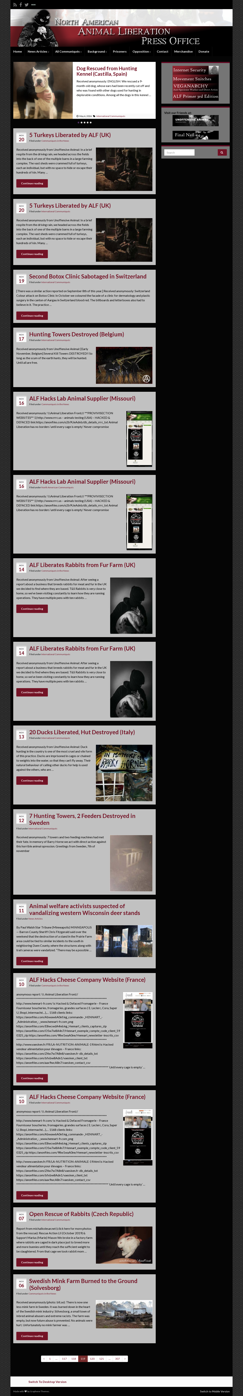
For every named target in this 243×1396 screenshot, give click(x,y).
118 (73, 1358)
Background (97, 51)
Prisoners (120, 51)
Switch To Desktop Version (47, 1381)
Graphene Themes (39, 1391)
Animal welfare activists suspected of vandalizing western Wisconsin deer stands (84, 909)
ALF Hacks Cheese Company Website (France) (87, 979)
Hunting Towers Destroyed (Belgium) (76, 334)
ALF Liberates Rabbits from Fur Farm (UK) (82, 564)
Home (17, 51)
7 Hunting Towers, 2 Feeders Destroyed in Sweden (82, 819)
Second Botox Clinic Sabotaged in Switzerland (88, 276)
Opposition (142, 51)
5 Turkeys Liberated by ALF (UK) (70, 134)
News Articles (38, 51)
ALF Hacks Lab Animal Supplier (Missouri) (82, 398)
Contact (162, 51)
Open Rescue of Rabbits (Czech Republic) (81, 1213)
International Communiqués (110, 116)
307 (117, 1358)
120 (92, 1358)
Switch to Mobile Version (215, 1391)
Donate (204, 51)
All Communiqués (68, 51)
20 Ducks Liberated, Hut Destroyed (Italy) (82, 732)
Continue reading (32, 183)
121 (101, 1358)
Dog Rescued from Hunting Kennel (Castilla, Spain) (107, 71)
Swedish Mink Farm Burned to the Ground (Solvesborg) (83, 1284)
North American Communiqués (57, 487)
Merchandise (183, 51)
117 (64, 1358)
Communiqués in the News (55, 140)
